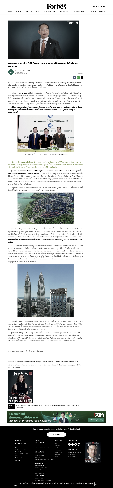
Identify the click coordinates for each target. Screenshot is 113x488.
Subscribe (56, 434)
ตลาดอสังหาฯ (28, 405)
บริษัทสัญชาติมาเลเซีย (49, 405)
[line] (78, 78)
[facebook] (74, 78)
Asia (21, 72)
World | (17, 72)
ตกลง (96, 484)
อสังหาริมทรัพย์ (75, 405)
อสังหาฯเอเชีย (20, 407)
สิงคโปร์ (68, 405)
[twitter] (82, 78)
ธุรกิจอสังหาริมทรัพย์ (38, 405)
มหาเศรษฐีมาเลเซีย (60, 405)
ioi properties (19, 405)
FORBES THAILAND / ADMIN (23, 70)
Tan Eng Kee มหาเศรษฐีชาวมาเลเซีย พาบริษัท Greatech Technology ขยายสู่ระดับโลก (51, 361)
